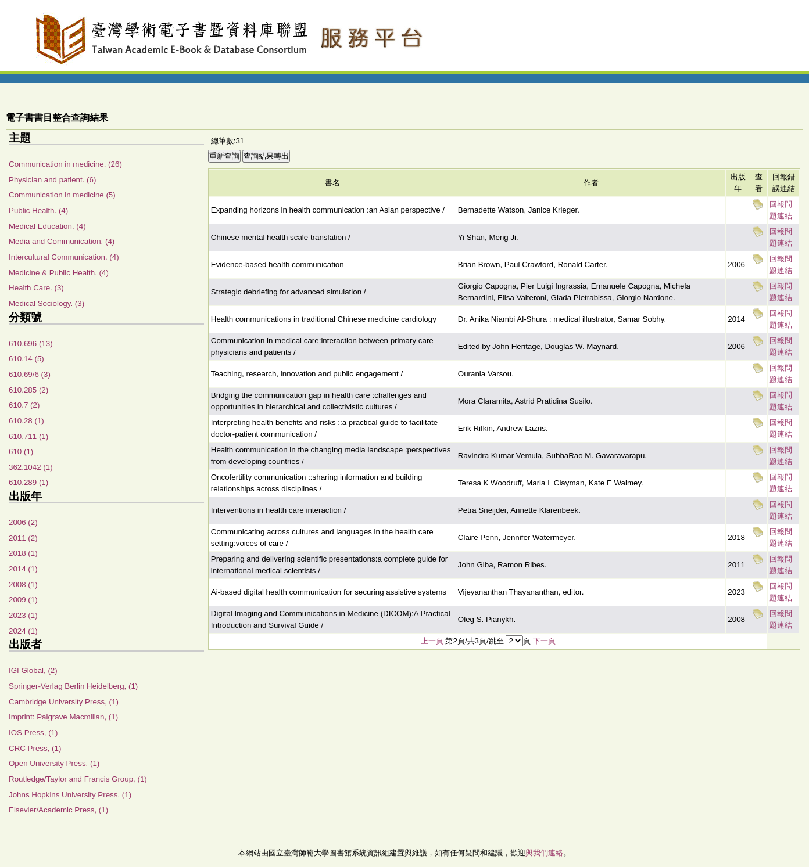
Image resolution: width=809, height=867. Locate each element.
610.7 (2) (24, 405)
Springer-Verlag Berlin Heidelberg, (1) (73, 686)
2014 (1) (23, 568)
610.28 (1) (26, 420)
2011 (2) (23, 538)
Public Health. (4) (38, 210)
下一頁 (544, 640)
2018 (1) (23, 553)
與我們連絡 (544, 852)
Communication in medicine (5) (62, 194)
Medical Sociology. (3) (46, 303)
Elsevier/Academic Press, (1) (58, 809)
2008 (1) (23, 584)
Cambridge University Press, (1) (64, 701)
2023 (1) (23, 615)
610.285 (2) (28, 390)
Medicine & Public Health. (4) (59, 272)
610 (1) (21, 451)
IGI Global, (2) (33, 670)
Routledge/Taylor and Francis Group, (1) (78, 779)
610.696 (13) (31, 343)
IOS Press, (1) (33, 732)
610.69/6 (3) (30, 374)
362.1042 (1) (31, 467)
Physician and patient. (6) (52, 179)
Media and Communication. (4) (61, 241)
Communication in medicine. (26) (65, 164)
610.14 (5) (26, 358)
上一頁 (432, 640)
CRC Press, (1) (35, 748)
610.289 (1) (28, 482)
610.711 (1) (28, 436)
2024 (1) (23, 631)
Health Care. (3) (36, 287)
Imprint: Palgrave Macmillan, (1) (63, 717)
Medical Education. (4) (47, 226)
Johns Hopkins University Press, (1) (70, 794)
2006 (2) (23, 522)
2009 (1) (23, 599)
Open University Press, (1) (54, 763)
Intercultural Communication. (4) (64, 257)
